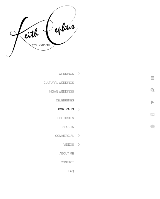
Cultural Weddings (59, 82)
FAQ (71, 171)
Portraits (66, 109)
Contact (67, 162)
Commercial (64, 135)
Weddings (66, 73)
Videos (68, 144)
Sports (68, 127)
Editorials (66, 118)
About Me (67, 153)
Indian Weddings (61, 91)
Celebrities (65, 100)
